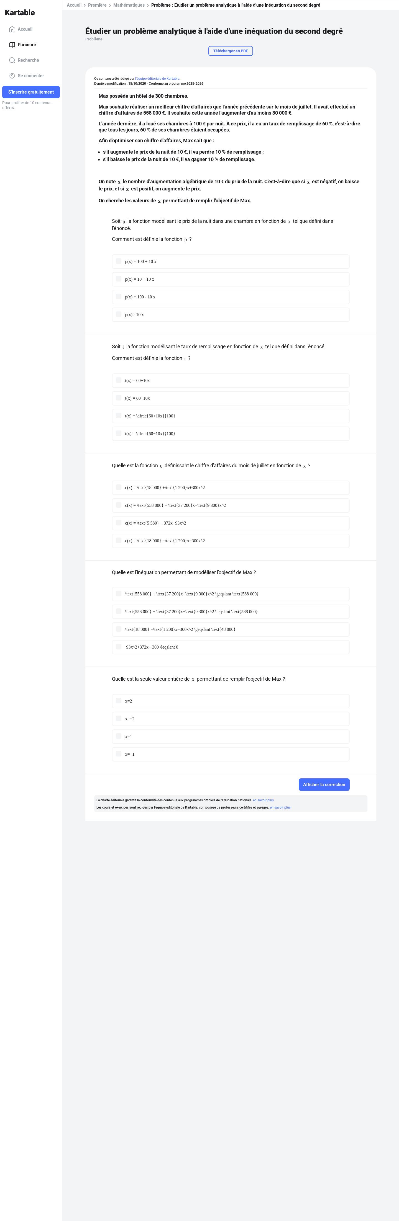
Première (97, 5)
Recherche (24, 60)
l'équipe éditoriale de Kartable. (157, 79)
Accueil (20, 29)
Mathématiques (129, 5)
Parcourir (22, 45)
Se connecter (26, 76)
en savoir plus (263, 800)
